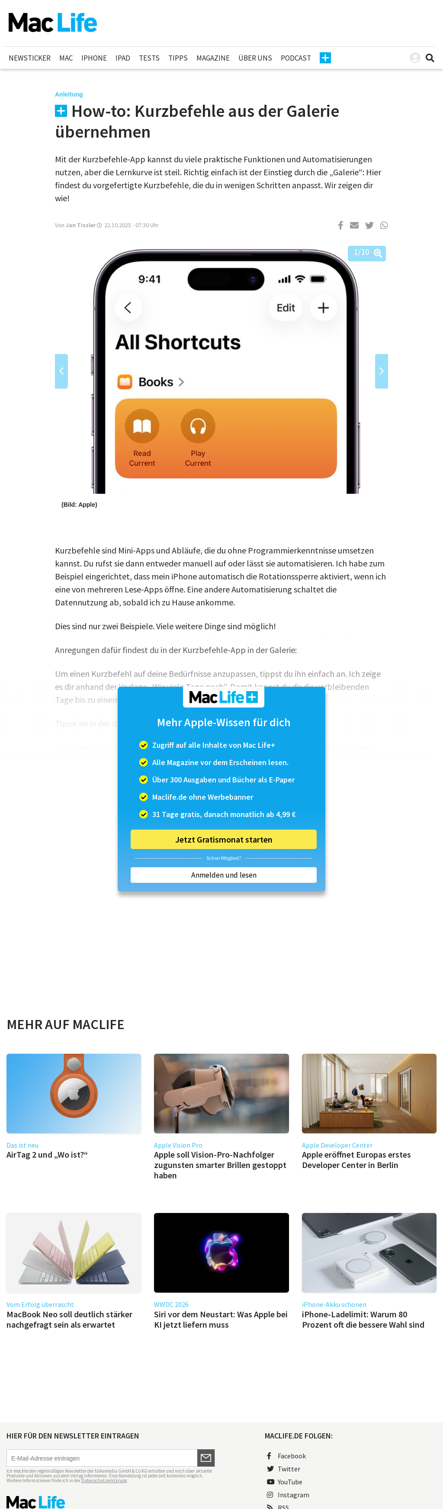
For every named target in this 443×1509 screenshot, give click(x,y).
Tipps (178, 58)
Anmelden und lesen (224, 875)
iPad (123, 58)
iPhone (94, 58)
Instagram (288, 1494)
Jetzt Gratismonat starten (224, 839)
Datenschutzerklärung (104, 1480)
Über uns (255, 58)
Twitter (283, 1468)
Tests (149, 58)
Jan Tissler (81, 225)
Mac (66, 58)
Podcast (296, 58)
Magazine (213, 58)
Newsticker (30, 58)
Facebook (286, 1455)
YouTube (284, 1481)
